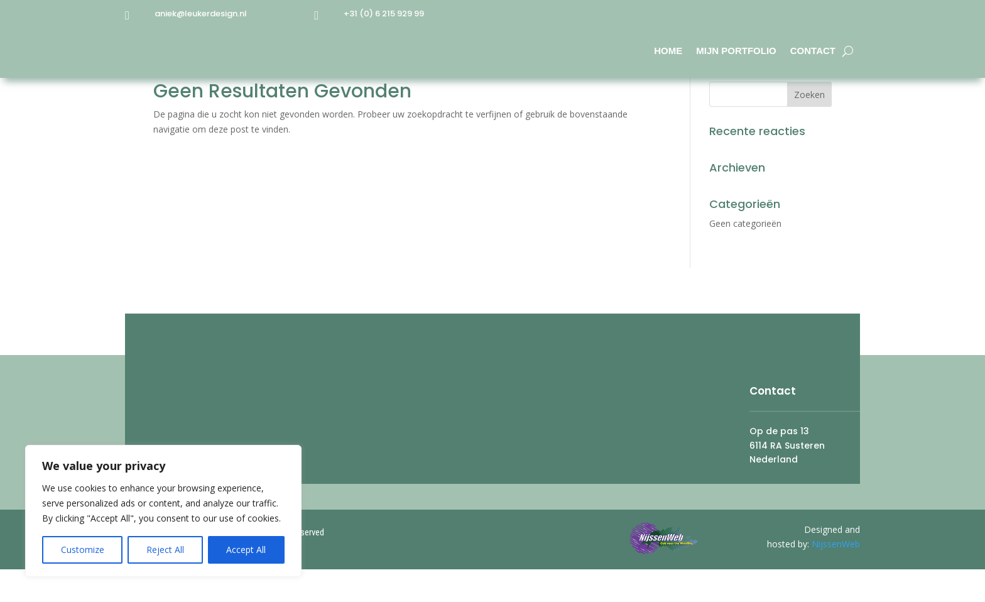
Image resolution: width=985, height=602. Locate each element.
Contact (812, 50)
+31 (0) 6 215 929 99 (384, 13)
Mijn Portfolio (736, 50)
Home (668, 50)
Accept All (246, 549)
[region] (163, 511)
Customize (82, 549)
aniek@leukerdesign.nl (201, 13)
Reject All (165, 549)
